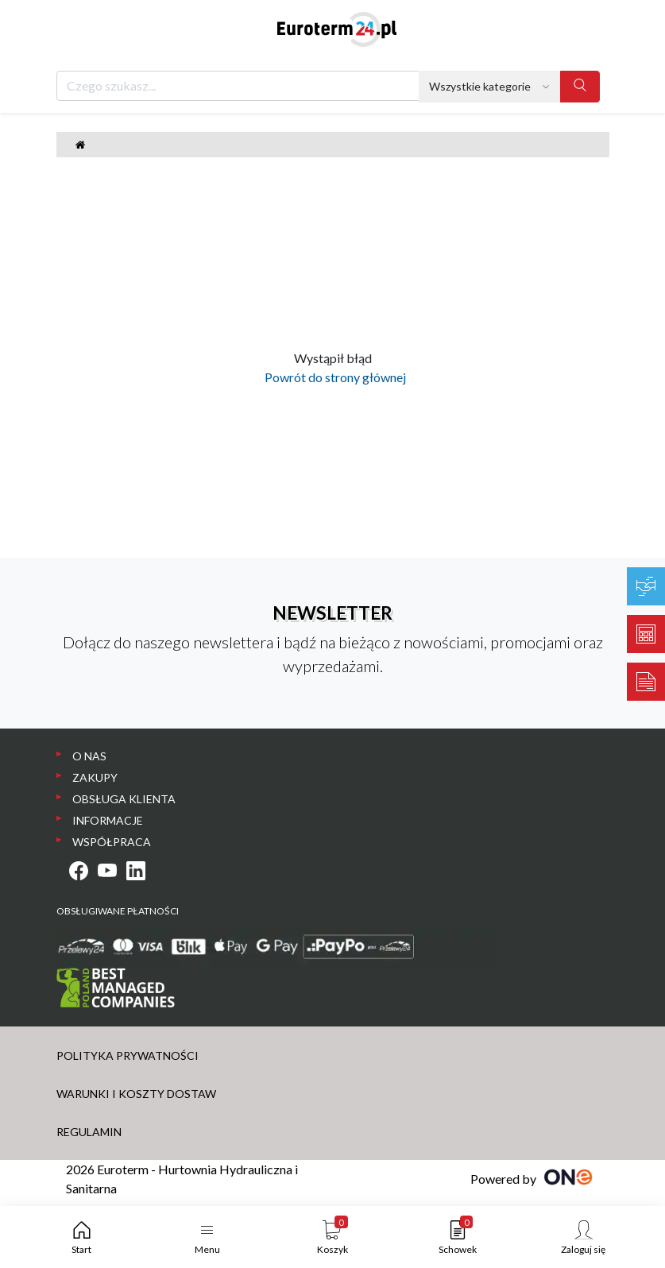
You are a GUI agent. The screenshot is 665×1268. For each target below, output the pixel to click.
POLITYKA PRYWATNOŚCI (127, 1055)
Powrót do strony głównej (333, 377)
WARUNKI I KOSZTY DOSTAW (136, 1093)
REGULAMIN (89, 1131)
